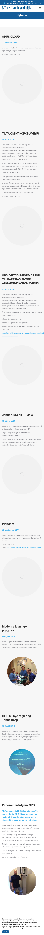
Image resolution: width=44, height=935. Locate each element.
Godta (5, 932)
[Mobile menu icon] (40, 8)
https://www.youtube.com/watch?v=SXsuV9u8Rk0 (24, 547)
